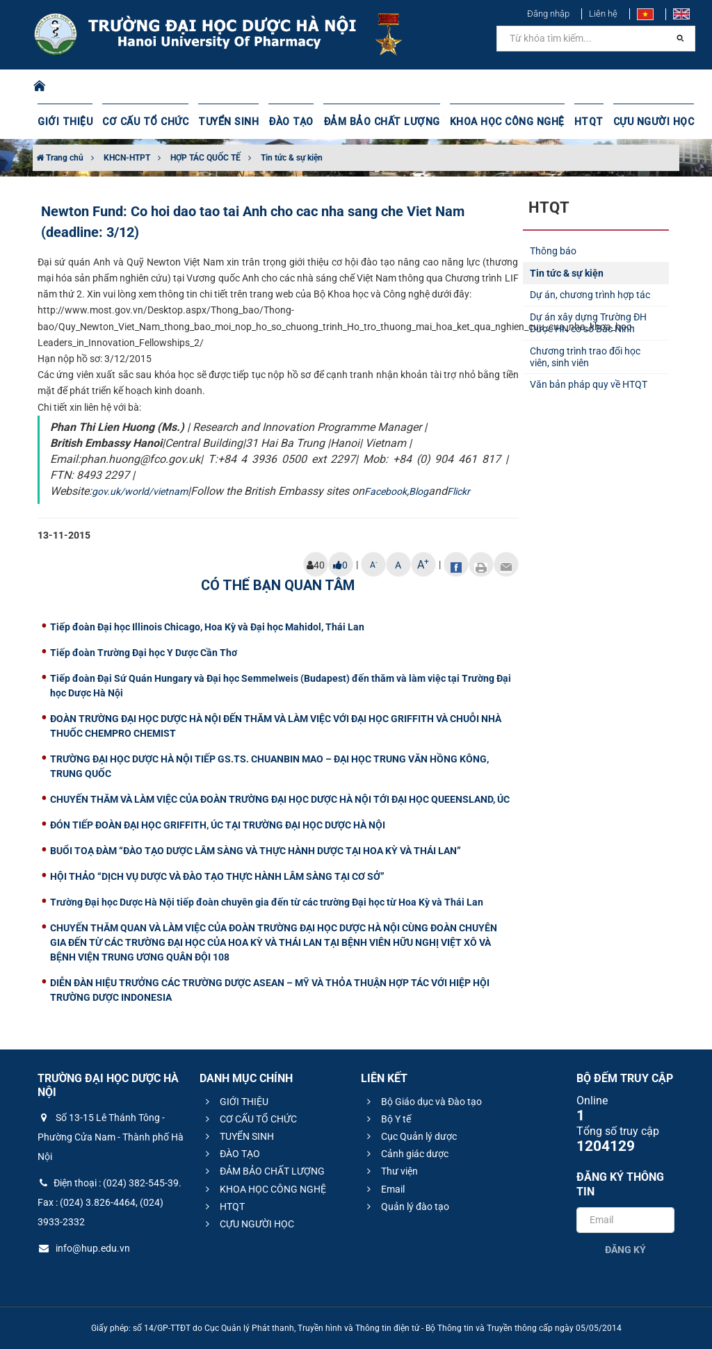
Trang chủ (59, 158)
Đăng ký (625, 1249)
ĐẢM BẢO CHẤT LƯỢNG (375, 121)
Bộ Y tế (387, 1119)
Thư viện (390, 1171)
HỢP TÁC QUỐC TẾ (205, 158)
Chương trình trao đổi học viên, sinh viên (585, 356)
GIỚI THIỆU (65, 121)
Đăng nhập (548, 13)
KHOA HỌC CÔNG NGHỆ (498, 121)
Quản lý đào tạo (406, 1206)
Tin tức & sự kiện (292, 158)
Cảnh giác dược (405, 1153)
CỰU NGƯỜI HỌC (643, 121)
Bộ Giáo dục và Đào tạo (422, 1101)
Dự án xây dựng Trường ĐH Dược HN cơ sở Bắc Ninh (588, 322)
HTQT (579, 121)
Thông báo (553, 250)
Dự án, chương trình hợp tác (590, 294)
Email (384, 1189)
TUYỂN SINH (225, 121)
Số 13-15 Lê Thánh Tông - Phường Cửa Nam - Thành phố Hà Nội (111, 1137)
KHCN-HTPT (127, 158)
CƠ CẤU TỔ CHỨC (144, 121)
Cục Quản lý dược (410, 1136)
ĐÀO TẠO (287, 121)
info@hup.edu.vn (84, 1248)
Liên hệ (603, 13)
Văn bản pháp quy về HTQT (588, 384)
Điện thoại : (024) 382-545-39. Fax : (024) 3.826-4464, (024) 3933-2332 (109, 1202)
